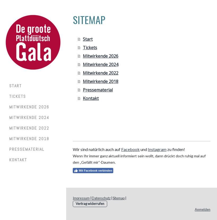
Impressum (81, 198)
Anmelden (202, 209)
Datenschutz (101, 198)
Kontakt (18, 160)
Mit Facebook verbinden (93, 170)
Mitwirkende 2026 (29, 107)
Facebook (130, 149)
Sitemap (119, 198)
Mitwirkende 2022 (29, 128)
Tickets (17, 96)
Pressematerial (26, 149)
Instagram (157, 149)
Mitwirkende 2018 (29, 138)
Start (15, 86)
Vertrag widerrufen (90, 203)
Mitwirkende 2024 (29, 117)
